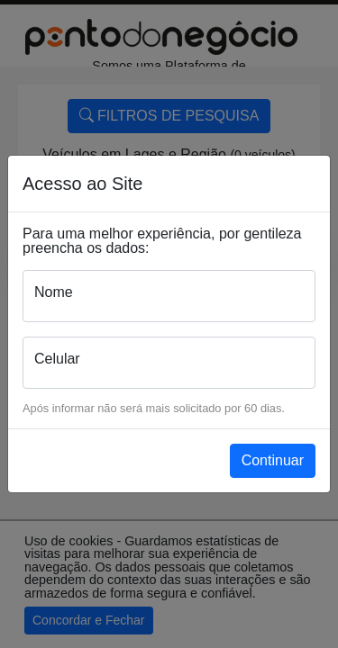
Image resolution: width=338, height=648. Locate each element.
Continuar (273, 460)
